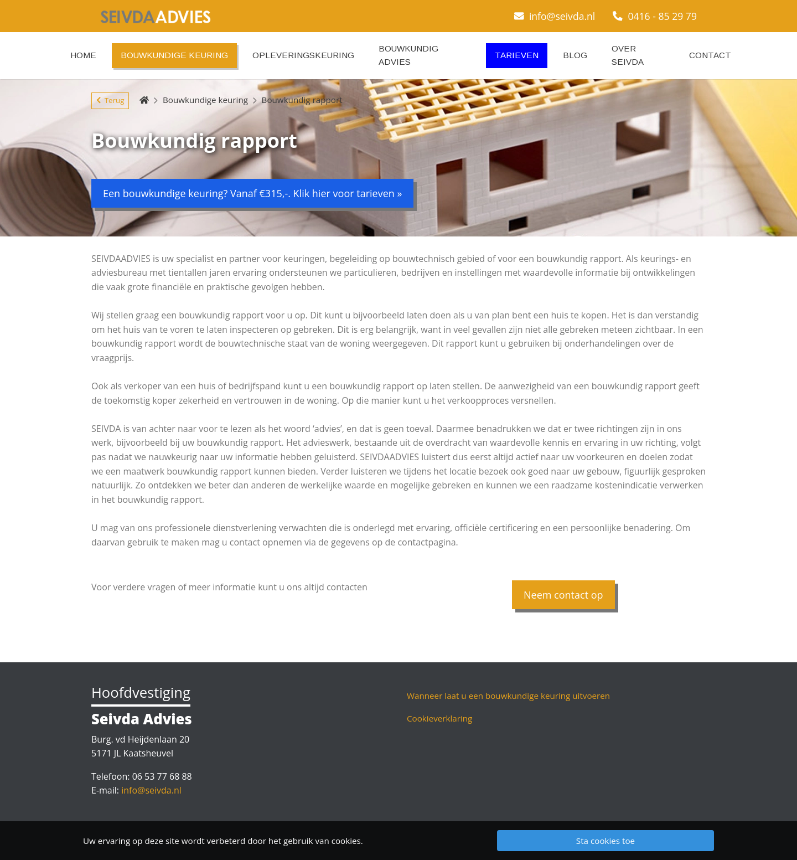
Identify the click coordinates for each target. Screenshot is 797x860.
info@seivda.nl (555, 16)
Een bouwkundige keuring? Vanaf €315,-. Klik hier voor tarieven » (252, 193)
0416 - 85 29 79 (655, 16)
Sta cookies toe (605, 840)
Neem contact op (563, 594)
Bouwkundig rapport (302, 99)
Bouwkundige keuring (205, 99)
